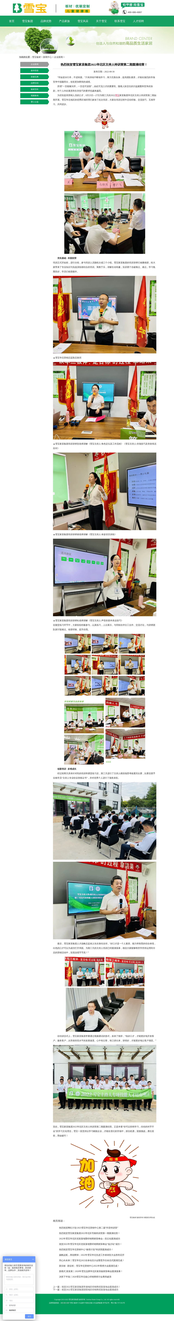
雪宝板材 (36, 57)
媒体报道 (34, 71)
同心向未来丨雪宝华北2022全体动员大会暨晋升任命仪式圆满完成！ (91, 1260)
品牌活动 (34, 83)
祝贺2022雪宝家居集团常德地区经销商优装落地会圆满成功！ (91, 1287)
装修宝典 (34, 77)
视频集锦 (34, 96)
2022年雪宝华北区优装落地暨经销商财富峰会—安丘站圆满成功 (89, 1238)
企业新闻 (58, 57)
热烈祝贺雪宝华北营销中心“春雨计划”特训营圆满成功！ (86, 1249)
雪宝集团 (27, 21)
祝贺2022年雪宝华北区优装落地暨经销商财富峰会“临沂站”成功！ (90, 1244)
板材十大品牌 (79, 1303)
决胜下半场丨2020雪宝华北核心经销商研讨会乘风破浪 (85, 1277)
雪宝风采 (82, 21)
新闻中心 (47, 57)
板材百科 (34, 89)
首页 (11, 21)
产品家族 (64, 21)
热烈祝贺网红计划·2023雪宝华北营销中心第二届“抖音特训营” (88, 1228)
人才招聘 (138, 21)
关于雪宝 (101, 21)
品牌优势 (46, 21)
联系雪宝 (119, 21)
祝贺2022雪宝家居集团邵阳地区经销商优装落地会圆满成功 (90, 1289)
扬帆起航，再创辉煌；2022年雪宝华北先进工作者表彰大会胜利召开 (91, 1255)
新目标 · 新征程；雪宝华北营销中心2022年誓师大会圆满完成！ (89, 1266)
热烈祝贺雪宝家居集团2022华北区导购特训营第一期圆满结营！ (89, 1233)
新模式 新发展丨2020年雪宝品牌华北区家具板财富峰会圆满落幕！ (91, 1271)
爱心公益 (34, 102)
